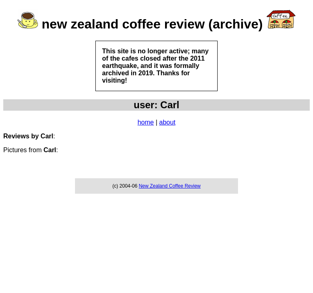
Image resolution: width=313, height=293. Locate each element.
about (167, 122)
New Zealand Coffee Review (170, 186)
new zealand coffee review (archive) (152, 24)
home (145, 122)
